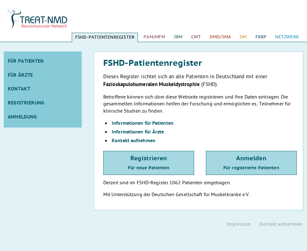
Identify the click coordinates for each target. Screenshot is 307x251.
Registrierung (26, 103)
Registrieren (149, 163)
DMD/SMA (220, 37)
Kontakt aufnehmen (133, 141)
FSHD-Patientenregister (104, 37)
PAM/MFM (154, 37)
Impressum (239, 224)
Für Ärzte (20, 75)
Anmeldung (22, 117)
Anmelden (251, 163)
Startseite (43, 21)
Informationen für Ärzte (138, 132)
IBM (178, 37)
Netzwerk (287, 37)
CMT (196, 37)
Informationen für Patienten (142, 123)
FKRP (261, 37)
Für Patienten (26, 61)
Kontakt (19, 89)
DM (243, 37)
